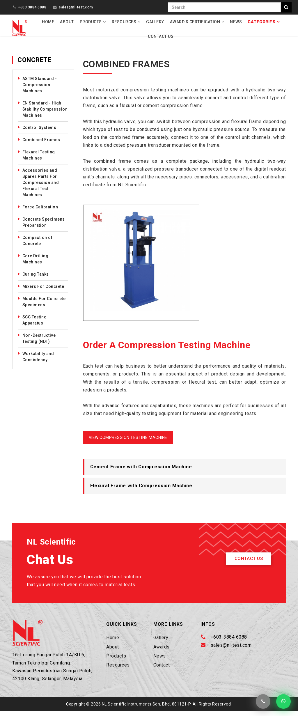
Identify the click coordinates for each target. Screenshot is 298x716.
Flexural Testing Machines (38, 160)
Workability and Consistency (38, 361)
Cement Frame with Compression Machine (141, 471)
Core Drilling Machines (35, 263)
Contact (161, 670)
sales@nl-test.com (76, 7)
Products (91, 22)
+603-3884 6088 (229, 642)
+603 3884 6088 (32, 7)
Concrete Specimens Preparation (43, 227)
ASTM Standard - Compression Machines (39, 89)
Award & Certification (195, 22)
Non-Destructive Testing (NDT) (39, 343)
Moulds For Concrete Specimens (44, 306)
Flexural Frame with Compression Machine (141, 491)
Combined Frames (41, 144)
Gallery (155, 22)
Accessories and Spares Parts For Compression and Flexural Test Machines (40, 187)
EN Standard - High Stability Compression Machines (45, 114)
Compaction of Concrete (37, 245)
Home (48, 22)
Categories (261, 22)
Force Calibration (40, 212)
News (236, 22)
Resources (124, 22)
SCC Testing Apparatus (34, 325)
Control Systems (39, 132)
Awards (161, 652)
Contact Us (160, 36)
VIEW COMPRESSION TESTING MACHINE (128, 442)
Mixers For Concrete (43, 291)
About (67, 22)
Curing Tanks (35, 279)
